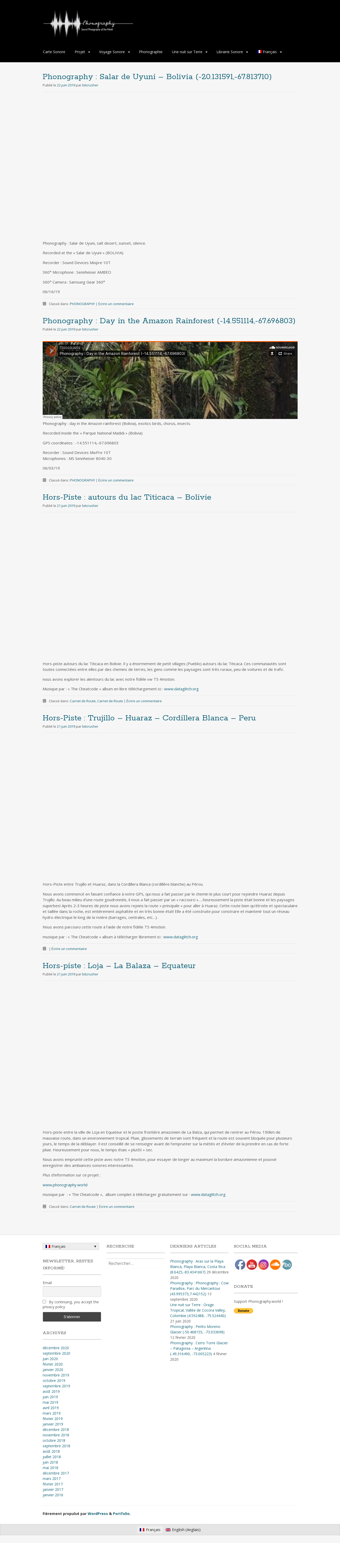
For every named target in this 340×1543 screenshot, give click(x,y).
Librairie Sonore (229, 51)
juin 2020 (50, 1358)
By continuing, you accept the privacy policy (71, 1304)
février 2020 (53, 1364)
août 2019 (51, 1391)
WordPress (98, 1513)
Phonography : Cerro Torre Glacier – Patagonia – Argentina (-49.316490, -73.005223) (199, 1348)
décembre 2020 (56, 1347)
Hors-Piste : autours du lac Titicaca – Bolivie (127, 497)
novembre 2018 (56, 1434)
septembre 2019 (56, 1385)
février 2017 (53, 1484)
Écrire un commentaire (116, 303)
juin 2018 (50, 1462)
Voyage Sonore (112, 51)
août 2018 (51, 1451)
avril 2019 (51, 1407)
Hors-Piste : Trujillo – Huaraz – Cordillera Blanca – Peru (149, 718)
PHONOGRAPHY (82, 303)
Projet (80, 51)
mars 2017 (52, 1478)
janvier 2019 (53, 1424)
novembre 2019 (56, 1375)
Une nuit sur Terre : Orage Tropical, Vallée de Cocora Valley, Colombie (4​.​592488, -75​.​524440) (198, 1310)
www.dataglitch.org (181, 688)
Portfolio (121, 1513)
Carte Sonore (54, 51)
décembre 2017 (56, 1473)
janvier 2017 (53, 1489)
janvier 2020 (53, 1369)
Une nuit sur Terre (187, 51)
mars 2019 (52, 1413)
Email (47, 1282)
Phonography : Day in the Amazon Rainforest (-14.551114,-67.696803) (169, 321)
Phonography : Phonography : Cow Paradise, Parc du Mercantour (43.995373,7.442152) (199, 1288)
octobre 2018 (54, 1440)
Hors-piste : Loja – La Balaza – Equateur (119, 966)
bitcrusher (90, 85)
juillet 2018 (52, 1456)
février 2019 (53, 1418)
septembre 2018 (56, 1445)
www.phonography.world (65, 1184)
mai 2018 (50, 1467)
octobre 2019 (54, 1380)
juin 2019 (50, 1396)
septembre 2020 (56, 1353)
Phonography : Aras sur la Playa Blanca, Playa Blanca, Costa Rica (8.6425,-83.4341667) (197, 1267)
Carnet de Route (83, 701)
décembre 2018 (56, 1429)
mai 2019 (50, 1402)
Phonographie (151, 51)
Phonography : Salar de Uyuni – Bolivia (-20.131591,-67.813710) (157, 77)
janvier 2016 (53, 1494)
